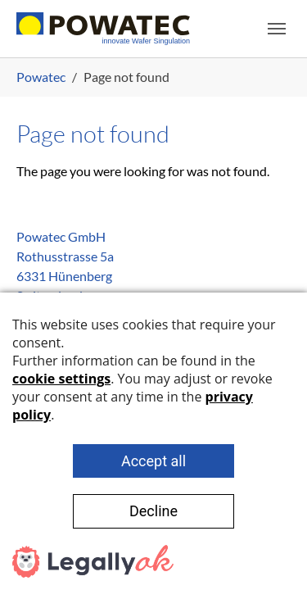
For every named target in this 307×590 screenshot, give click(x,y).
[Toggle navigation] (277, 29)
